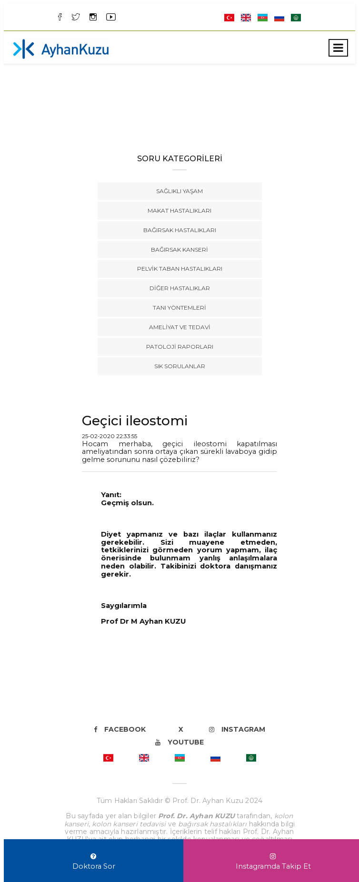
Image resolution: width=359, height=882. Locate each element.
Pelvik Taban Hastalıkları (179, 268)
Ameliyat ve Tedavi (179, 327)
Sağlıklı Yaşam (179, 191)
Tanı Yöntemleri (179, 307)
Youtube (179, 742)
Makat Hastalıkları (179, 210)
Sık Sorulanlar (179, 366)
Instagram (237, 729)
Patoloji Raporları (179, 346)
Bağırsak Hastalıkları (179, 230)
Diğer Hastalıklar (180, 288)
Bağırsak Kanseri (179, 249)
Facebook (120, 729)
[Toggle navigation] (338, 48)
